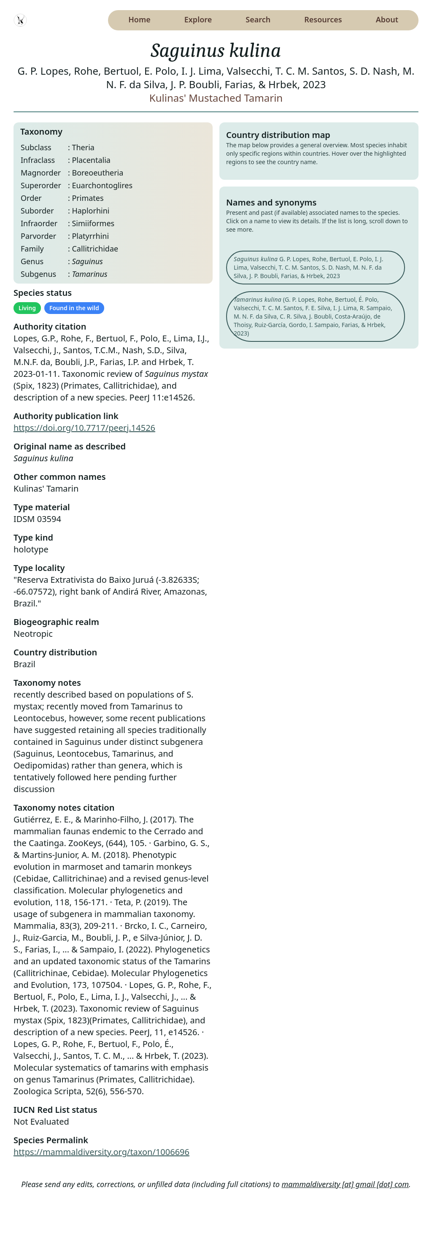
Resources (323, 19)
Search (258, 19)
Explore (198, 19)
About (387, 19)
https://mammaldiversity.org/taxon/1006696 (101, 1152)
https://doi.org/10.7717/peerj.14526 (84, 427)
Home (139, 19)
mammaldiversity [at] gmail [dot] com (345, 1184)
